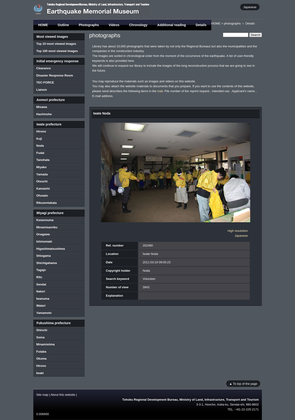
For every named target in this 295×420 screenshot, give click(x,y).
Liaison (41, 89)
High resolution (238, 231)
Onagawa (43, 234)
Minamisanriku (47, 227)
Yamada (42, 174)
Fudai (40, 153)
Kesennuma (45, 220)
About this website (63, 394)
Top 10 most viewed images (56, 43)
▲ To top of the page (243, 383)
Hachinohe (44, 114)
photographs (232, 23)
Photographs (89, 25)
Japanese (249, 7)
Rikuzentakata (46, 203)
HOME (43, 25)
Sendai (41, 284)
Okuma (41, 358)
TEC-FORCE (45, 82)
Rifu (39, 277)
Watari (40, 305)
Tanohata (43, 160)
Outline (63, 25)
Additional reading (171, 25)
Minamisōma (45, 344)
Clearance (43, 68)
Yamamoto (44, 313)
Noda (40, 145)
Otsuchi (42, 181)
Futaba (41, 351)
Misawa (41, 107)
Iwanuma (42, 298)
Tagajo (41, 270)
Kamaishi (43, 188)
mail (160, 91)
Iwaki (40, 373)
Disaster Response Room (54, 75)
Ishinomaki (44, 241)
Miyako (41, 167)
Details (201, 25)
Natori (40, 291)
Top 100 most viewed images (57, 51)
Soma (40, 337)
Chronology (138, 25)
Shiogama (43, 255)
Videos (114, 25)
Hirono (41, 131)
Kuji (39, 138)
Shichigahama (46, 263)
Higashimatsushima (50, 248)
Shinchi (41, 330)
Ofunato (42, 195)
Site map (42, 394)
